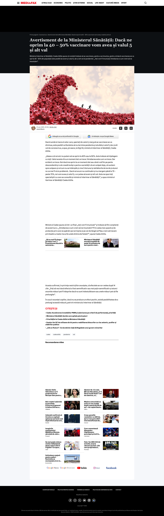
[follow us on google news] (52, 468)
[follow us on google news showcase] (67, 468)
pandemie (66, 334)
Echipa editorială (48, 490)
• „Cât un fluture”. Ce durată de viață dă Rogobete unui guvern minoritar (73, 328)
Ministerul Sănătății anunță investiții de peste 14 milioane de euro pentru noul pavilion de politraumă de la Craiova (92, 242)
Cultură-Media (112, 3)
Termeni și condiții (83, 490)
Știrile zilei (47, 3)
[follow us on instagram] (96, 468)
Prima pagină (34, 35)
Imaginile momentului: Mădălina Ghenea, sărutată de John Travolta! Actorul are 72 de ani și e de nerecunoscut (53, 431)
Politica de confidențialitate (102, 490)
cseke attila (56, 334)
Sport (124, 3)
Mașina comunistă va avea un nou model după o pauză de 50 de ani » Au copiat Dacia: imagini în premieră (92, 404)
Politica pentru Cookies (66, 490)
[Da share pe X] (125, 128)
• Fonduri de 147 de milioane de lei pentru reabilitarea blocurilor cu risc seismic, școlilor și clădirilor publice (80, 324)
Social (90, 3)
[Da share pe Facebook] (120, 128)
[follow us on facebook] (111, 468)
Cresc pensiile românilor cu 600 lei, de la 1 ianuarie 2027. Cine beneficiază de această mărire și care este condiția (93, 418)
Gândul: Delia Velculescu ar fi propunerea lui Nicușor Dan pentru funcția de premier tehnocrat (53, 392)
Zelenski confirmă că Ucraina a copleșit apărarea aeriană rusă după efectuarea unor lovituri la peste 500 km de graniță (54, 418)
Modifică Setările (82, 495)
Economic (58, 3)
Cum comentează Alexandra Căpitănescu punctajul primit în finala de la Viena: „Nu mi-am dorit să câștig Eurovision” (93, 431)
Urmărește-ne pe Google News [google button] (100, 136)
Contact (118, 490)
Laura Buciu (40, 129)
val (74, 334)
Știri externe (79, 3)
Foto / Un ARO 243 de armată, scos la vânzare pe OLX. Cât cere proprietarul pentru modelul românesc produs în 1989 (92, 444)
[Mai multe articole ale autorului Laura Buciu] (33, 128)
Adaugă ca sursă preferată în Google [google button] (63, 136)
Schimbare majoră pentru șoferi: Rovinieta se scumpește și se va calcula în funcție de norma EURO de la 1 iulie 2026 (53, 458)
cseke (48, 334)
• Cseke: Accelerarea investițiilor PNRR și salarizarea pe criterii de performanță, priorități (80, 313)
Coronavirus (43, 35)
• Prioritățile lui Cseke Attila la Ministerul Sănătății (65, 319)
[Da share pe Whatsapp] (131, 128)
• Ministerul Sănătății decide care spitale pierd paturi (66, 316)
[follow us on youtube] (82, 468)
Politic (68, 3)
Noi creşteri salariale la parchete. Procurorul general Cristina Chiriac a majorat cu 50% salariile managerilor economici (53, 404)
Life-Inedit (99, 3)
